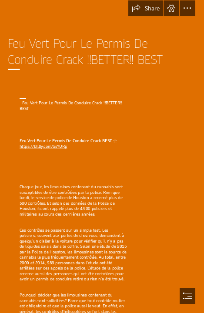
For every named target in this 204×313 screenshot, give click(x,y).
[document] (102, 156)
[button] (145, 8)
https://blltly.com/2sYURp (43, 146)
